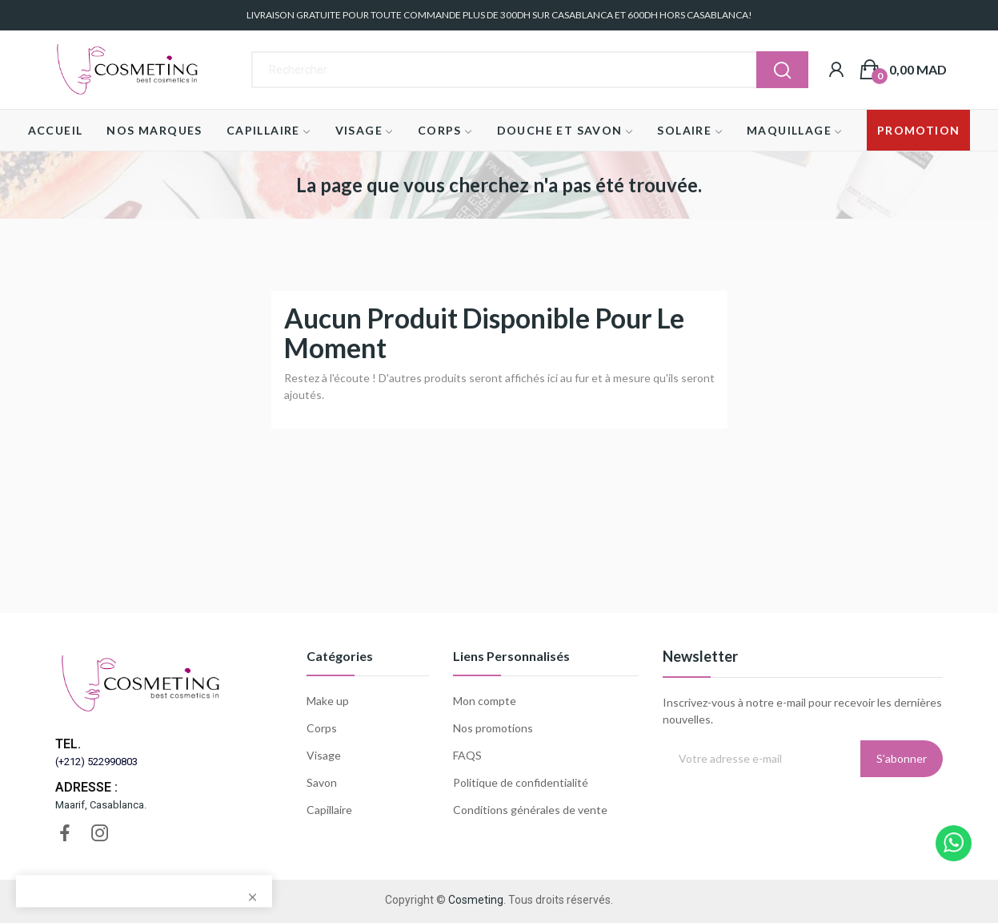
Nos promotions (493, 728)
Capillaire (329, 809)
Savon (322, 782)
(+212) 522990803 (96, 762)
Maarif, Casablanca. (100, 805)
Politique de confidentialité (520, 782)
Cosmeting (475, 899)
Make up (328, 700)
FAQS (467, 755)
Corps (322, 728)
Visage (324, 755)
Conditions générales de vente (530, 809)
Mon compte (484, 700)
